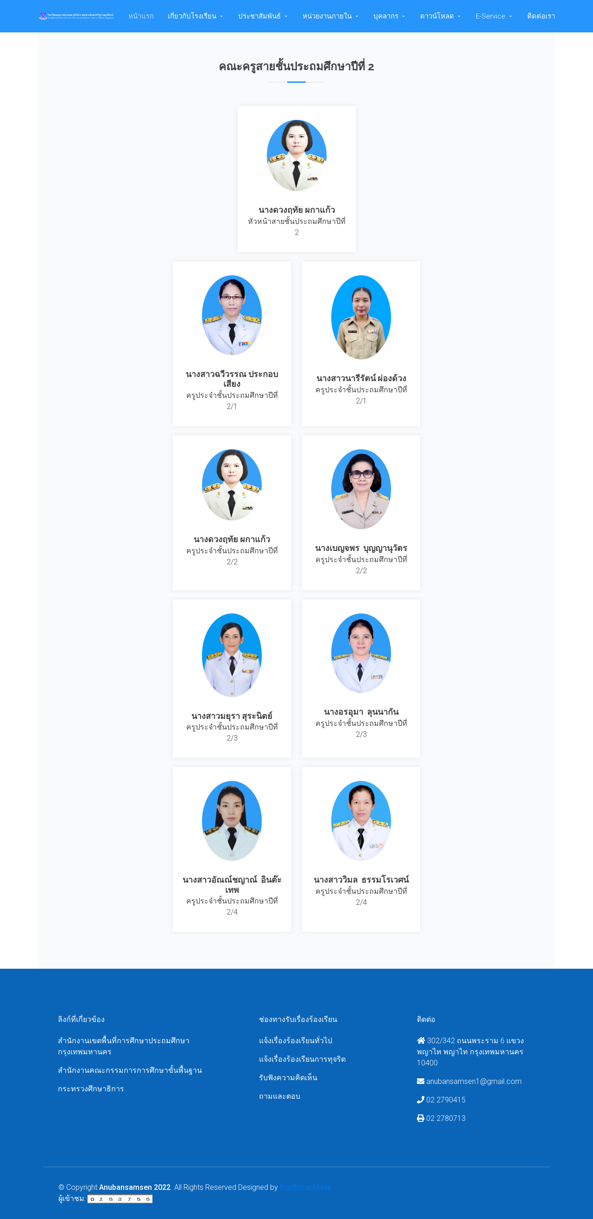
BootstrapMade (305, 1187)
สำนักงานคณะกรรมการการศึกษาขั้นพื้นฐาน (130, 1070)
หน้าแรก (141, 16)
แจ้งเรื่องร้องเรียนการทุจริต (302, 1059)
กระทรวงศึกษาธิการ (91, 1088)
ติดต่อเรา (541, 16)
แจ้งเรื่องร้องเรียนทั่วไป (295, 1040)
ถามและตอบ (279, 1096)
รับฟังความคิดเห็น (288, 1077)
